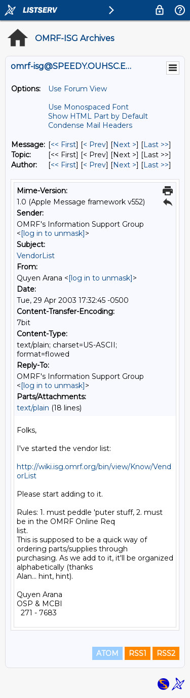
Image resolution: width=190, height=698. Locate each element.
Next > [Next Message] (124, 144)
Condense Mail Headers (90, 125)
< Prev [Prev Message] (94, 144)
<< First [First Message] (63, 144)
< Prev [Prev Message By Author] (94, 164)
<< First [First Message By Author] (63, 164)
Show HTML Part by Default (98, 116)
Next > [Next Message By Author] (124, 164)
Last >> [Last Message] (156, 144)
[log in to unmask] (53, 233)
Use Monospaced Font (88, 107)
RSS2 (166, 653)
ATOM (107, 653)
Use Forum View (77, 88)
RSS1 (137, 653)
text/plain (33, 407)
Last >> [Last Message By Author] (156, 164)
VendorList (36, 255)
